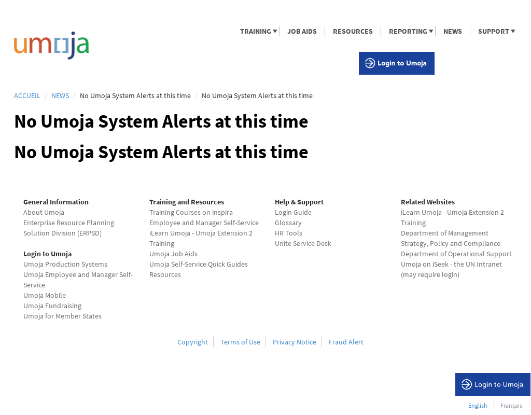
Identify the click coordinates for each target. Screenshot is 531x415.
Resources (165, 274)
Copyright (192, 342)
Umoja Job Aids (173, 253)
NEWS (452, 31)
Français (511, 405)
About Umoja (43, 212)
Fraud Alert (346, 342)
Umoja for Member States (62, 316)
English (477, 405)
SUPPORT (493, 31)
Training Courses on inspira (191, 212)
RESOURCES (353, 31)
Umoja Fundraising (52, 305)
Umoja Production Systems (65, 264)
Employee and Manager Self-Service (204, 222)
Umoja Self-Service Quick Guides (198, 264)
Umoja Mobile (44, 295)
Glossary (288, 222)
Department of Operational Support (456, 253)
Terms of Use (240, 342)
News (60, 95)
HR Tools (288, 233)
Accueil (27, 95)
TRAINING (255, 31)
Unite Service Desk (303, 243)
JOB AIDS (302, 31)
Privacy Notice (294, 342)
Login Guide (293, 212)
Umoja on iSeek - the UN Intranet (451, 264)
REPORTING (407, 31)
